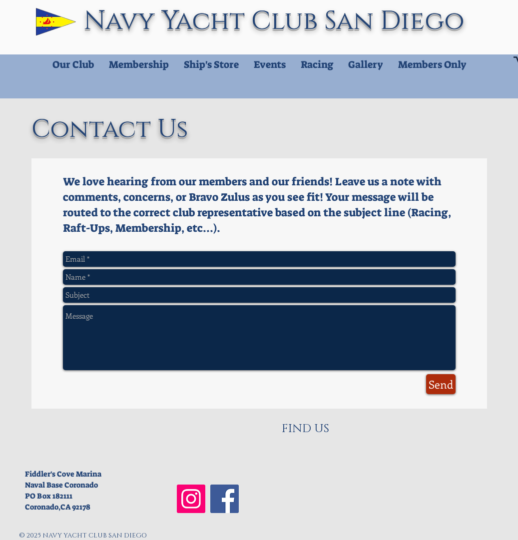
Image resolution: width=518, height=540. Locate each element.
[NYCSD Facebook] (224, 499)
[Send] (441, 384)
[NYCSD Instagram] (191, 499)
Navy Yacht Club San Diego (277, 21)
